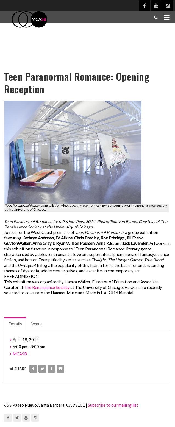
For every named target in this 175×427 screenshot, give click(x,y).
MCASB (20, 353)
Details (15, 323)
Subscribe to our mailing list (113, 405)
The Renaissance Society (47, 287)
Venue (37, 323)
